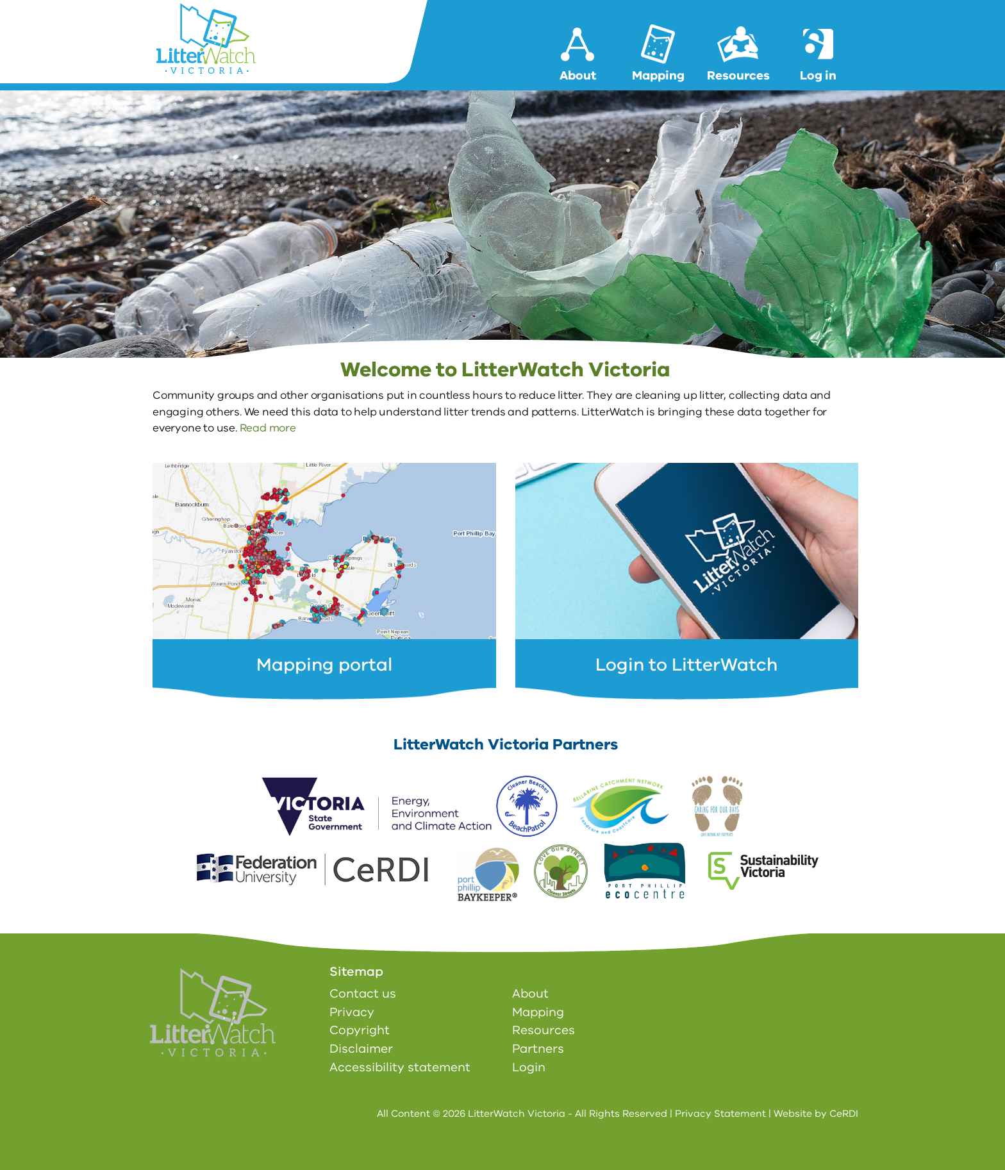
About (578, 75)
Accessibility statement (399, 1067)
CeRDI (843, 1113)
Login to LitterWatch (686, 665)
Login (528, 1067)
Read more (268, 428)
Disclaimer (361, 1048)
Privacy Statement (720, 1113)
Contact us (362, 993)
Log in (818, 75)
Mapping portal (324, 665)
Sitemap (356, 971)
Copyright (359, 1030)
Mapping (658, 75)
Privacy (351, 1012)
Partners (538, 1048)
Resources (738, 75)
